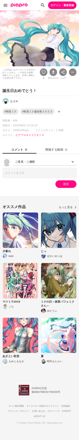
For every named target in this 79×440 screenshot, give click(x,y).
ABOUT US (39, 416)
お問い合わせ (38, 411)
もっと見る (67, 207)
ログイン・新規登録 (62, 5)
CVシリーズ (53, 411)
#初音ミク (10, 111)
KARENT (66, 411)
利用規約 (66, 406)
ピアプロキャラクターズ (30, 135)
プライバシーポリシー (18, 411)
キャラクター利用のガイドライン (43, 406)
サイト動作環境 (16, 406)
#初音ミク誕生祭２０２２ (37, 111)
